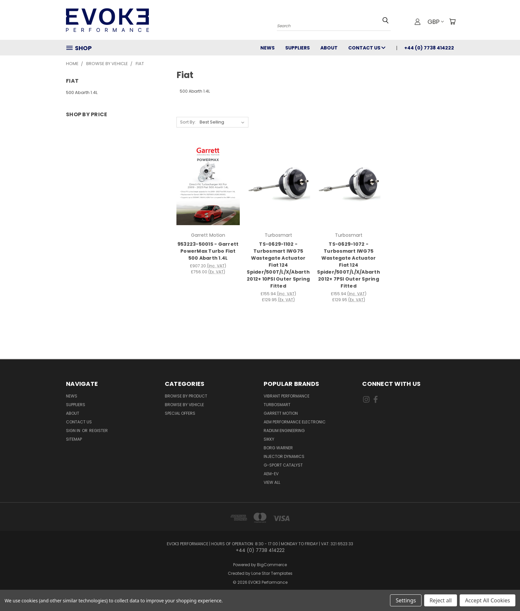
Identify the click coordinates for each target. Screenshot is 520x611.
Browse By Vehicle (184, 404)
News (267, 47)
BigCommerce (272, 564)
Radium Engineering (284, 430)
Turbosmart (277, 404)
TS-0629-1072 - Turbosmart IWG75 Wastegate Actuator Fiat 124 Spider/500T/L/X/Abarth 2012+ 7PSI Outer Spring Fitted (348, 265)
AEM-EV (271, 474)
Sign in (73, 430)
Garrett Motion (281, 413)
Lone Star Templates (271, 573)
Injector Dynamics (284, 456)
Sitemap (74, 439)
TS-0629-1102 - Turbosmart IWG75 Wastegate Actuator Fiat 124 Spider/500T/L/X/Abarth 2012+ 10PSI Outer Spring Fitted (278, 265)
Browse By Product (186, 396)
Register (98, 430)
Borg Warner (278, 448)
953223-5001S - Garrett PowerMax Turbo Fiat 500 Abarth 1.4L (208, 251)
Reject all (440, 600)
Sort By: (188, 122)
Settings (406, 600)
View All (272, 482)
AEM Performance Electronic (295, 422)
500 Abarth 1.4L (82, 92)
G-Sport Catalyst (283, 465)
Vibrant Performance (286, 396)
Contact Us (366, 47)
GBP (435, 22)
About (329, 47)
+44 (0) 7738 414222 (429, 47)
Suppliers (297, 47)
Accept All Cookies (487, 600)
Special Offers (180, 413)
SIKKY (269, 439)
